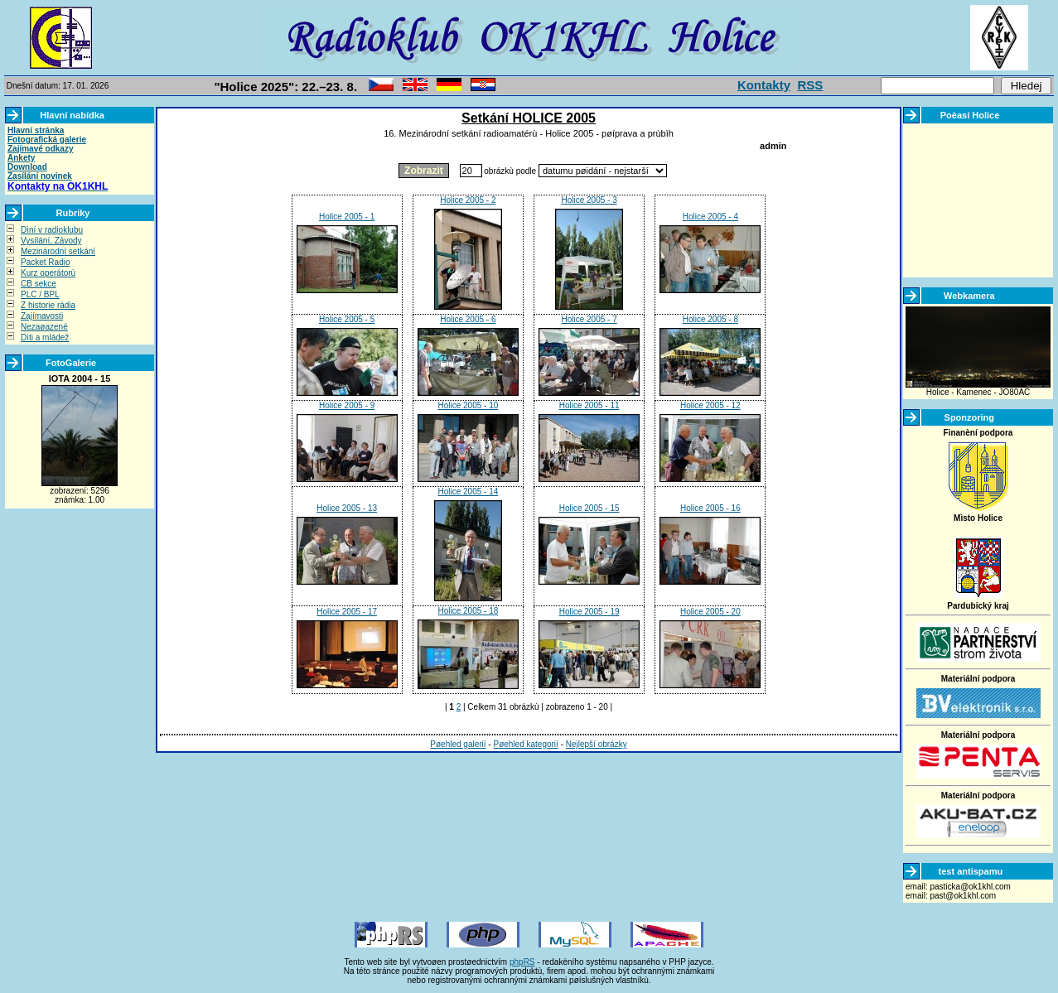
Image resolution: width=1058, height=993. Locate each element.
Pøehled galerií (458, 744)
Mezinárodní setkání (58, 251)
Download (27, 166)
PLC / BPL (40, 294)
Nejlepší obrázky (596, 744)
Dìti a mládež (45, 337)
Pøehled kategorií (525, 744)
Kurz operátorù (48, 272)
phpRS (522, 961)
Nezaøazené (44, 326)
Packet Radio (45, 262)
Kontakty (763, 85)
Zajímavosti (42, 316)
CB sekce (38, 283)
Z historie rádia (48, 305)
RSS (810, 85)
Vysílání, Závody (51, 240)
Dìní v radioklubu (52, 229)
